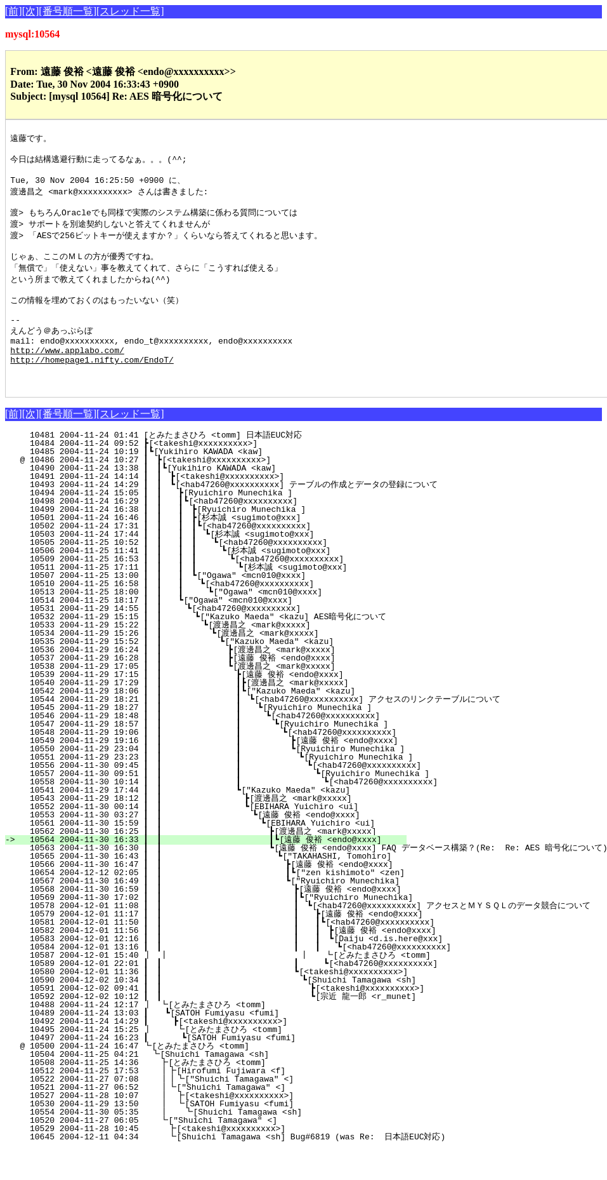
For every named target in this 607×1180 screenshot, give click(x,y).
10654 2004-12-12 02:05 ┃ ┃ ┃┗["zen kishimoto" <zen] (214, 903)
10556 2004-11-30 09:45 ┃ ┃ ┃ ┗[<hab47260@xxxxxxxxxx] (232, 795)
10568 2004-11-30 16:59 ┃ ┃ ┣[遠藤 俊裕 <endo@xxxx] (212, 919)
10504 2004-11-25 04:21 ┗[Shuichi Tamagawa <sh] (234, 1084)
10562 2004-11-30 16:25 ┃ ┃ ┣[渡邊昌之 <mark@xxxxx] (215, 862)
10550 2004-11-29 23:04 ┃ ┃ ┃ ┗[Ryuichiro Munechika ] (214, 779)
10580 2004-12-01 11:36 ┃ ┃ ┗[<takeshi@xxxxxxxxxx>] (216, 1002)
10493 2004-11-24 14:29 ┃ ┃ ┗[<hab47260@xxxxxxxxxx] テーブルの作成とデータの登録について (228, 515)
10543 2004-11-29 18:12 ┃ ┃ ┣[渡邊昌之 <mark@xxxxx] (217, 829)
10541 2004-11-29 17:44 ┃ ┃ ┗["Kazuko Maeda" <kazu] (222, 820)
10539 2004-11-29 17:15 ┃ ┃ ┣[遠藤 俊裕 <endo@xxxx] (218, 705)
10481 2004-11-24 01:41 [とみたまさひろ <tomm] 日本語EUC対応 (227, 465)
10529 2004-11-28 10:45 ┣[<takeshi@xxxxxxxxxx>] (232, 1159)
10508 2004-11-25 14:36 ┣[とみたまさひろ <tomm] (227, 1093)
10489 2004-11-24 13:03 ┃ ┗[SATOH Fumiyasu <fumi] (231, 1043)
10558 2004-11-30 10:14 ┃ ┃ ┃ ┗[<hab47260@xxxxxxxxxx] (250, 812)
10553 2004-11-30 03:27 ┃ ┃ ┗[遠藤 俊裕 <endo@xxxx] (217, 845)
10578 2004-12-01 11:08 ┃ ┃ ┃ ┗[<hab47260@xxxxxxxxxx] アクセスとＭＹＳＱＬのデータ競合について (305, 936)
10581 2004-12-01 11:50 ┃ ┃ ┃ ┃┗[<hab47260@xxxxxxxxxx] (249, 952)
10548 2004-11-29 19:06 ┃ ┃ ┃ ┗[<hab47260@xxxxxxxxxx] (215, 762)
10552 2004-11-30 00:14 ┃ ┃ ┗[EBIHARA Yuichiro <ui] (221, 837)
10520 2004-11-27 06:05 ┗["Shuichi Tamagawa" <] (233, 1151)
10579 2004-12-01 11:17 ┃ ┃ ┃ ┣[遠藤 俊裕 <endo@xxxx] (238, 944)
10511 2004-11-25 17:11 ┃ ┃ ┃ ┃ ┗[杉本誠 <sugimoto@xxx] (215, 597)
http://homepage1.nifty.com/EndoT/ (91, 386)
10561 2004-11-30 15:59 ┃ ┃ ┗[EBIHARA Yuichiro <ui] (219, 853)
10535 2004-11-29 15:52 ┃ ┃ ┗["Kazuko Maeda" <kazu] (223, 672)
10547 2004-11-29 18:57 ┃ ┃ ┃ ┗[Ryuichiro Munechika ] (216, 754)
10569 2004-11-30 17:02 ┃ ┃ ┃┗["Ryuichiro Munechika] (223, 928)
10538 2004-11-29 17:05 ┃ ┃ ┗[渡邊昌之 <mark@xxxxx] (219, 696)
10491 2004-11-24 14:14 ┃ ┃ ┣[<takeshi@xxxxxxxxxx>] (228, 507)
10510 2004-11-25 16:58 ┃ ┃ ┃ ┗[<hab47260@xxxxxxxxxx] (223, 614)
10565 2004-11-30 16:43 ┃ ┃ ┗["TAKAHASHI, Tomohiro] (217, 886)
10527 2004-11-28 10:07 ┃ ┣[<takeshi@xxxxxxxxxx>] (230, 1126)
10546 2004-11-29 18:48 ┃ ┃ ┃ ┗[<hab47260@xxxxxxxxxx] (217, 746)
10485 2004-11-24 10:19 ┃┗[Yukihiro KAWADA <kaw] (232, 482)
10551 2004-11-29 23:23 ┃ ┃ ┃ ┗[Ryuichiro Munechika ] (223, 787)
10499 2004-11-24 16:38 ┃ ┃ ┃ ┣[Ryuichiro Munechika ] (224, 540)
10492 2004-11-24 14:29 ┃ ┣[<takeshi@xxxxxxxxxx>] (230, 1051)
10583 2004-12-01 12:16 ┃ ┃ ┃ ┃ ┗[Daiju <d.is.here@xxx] (258, 969)
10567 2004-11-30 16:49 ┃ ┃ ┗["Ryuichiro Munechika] (217, 911)
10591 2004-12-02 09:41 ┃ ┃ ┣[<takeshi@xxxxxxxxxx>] (234, 1018)
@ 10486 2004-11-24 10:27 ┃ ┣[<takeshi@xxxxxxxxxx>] (231, 490)
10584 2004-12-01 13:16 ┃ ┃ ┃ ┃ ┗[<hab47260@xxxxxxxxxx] (267, 977)
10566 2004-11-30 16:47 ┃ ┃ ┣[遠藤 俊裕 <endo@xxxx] (213, 895)
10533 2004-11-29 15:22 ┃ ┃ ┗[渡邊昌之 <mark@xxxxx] (222, 655)
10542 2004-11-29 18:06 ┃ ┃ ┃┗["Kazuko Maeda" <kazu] (219, 721)
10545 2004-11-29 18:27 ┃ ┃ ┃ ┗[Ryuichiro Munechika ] (217, 738)
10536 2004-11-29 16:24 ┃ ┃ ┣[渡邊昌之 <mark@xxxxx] (219, 680)
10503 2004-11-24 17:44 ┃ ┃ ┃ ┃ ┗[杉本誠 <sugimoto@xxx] (218, 564)
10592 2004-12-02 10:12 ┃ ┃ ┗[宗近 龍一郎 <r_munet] (230, 1027)
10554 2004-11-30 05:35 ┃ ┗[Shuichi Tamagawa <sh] (229, 1142)
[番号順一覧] (67, 11)
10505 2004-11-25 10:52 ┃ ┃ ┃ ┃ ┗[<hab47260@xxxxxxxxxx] (220, 573)
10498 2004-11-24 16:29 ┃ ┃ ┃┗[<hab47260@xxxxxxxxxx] (225, 531)
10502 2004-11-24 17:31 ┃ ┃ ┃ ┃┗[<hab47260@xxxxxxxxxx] (222, 556)
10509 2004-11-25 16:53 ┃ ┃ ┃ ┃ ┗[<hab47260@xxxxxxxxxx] (218, 589)
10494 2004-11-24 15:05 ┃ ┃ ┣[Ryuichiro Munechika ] (227, 523)
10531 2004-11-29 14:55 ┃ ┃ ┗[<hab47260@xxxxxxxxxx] (227, 639)
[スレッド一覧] (130, 11)
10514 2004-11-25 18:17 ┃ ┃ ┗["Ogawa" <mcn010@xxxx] (227, 630)
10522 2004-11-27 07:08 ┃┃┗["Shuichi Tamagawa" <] (228, 1109)
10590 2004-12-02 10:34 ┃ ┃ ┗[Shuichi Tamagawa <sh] (225, 1010)
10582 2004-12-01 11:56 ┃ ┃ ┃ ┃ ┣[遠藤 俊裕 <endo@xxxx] (255, 961)
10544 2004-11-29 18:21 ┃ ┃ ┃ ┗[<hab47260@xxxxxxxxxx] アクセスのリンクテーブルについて (260, 729)
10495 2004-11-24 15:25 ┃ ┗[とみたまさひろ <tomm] (224, 1060)
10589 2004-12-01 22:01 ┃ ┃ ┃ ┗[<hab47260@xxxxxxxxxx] (250, 994)
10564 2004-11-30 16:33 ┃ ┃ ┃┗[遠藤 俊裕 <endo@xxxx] (212, 870)
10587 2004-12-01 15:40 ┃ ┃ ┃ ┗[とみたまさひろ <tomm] (236, 985)
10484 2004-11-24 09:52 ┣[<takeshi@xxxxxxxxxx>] (235, 473)
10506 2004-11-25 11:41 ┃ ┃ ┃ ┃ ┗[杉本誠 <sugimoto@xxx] (217, 581)
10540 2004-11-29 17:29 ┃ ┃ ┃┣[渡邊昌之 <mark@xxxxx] (216, 713)
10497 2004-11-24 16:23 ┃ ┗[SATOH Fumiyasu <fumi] (229, 1068)
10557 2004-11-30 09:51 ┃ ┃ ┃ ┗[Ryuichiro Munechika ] (241, 804)
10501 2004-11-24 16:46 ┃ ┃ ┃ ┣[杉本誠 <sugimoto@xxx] (222, 548)
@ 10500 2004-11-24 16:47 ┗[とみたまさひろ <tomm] (229, 1076)
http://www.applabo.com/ (67, 374)
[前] (13, 11)
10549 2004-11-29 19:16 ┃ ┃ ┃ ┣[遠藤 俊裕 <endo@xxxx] (211, 771)
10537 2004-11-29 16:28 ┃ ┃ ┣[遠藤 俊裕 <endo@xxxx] (219, 688)
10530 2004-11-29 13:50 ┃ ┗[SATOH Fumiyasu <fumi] (230, 1134)
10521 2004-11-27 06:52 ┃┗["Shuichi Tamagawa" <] (231, 1117)
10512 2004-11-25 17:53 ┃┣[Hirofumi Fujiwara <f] (231, 1101)
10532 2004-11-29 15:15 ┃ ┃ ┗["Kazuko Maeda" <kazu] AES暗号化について (220, 647)
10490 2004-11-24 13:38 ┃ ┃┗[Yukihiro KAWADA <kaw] (229, 498)
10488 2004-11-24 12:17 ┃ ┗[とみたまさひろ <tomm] (226, 1035)
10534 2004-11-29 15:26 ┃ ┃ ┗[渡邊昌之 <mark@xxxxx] (221, 663)
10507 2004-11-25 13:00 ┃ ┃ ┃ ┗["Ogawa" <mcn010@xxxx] (224, 606)
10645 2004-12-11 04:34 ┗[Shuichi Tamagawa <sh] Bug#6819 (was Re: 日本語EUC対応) (231, 1167)
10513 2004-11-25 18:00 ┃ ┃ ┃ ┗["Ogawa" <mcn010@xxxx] (223, 622)
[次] (30, 11)
